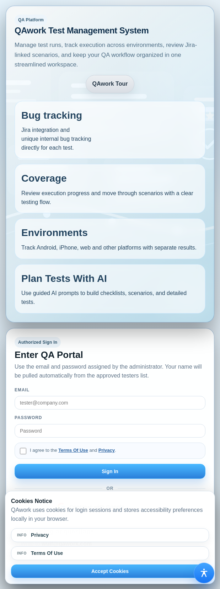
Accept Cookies (110, 571)
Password (28, 417)
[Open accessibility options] (204, 573)
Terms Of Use (73, 450)
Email (22, 389)
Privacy (106, 450)
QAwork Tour (110, 84)
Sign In (110, 471)
